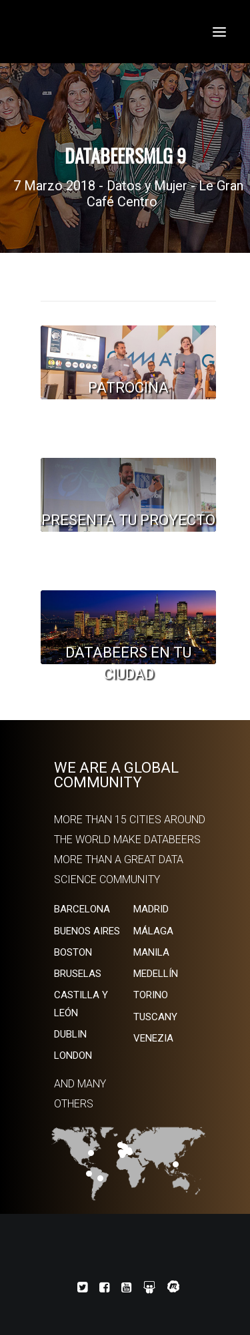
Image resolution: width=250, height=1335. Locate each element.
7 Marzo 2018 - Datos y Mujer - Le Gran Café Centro (128, 194)
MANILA (151, 952)
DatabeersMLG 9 (125, 155)
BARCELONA (82, 909)
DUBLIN (70, 1034)
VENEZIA (153, 1038)
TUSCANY (155, 1017)
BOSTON (73, 952)
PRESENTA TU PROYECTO (128, 520)
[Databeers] (125, 31)
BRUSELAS (77, 974)
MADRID (151, 909)
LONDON (73, 1055)
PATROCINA (128, 387)
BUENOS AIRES (87, 931)
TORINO (150, 995)
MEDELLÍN (155, 974)
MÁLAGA (153, 931)
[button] (219, 31)
